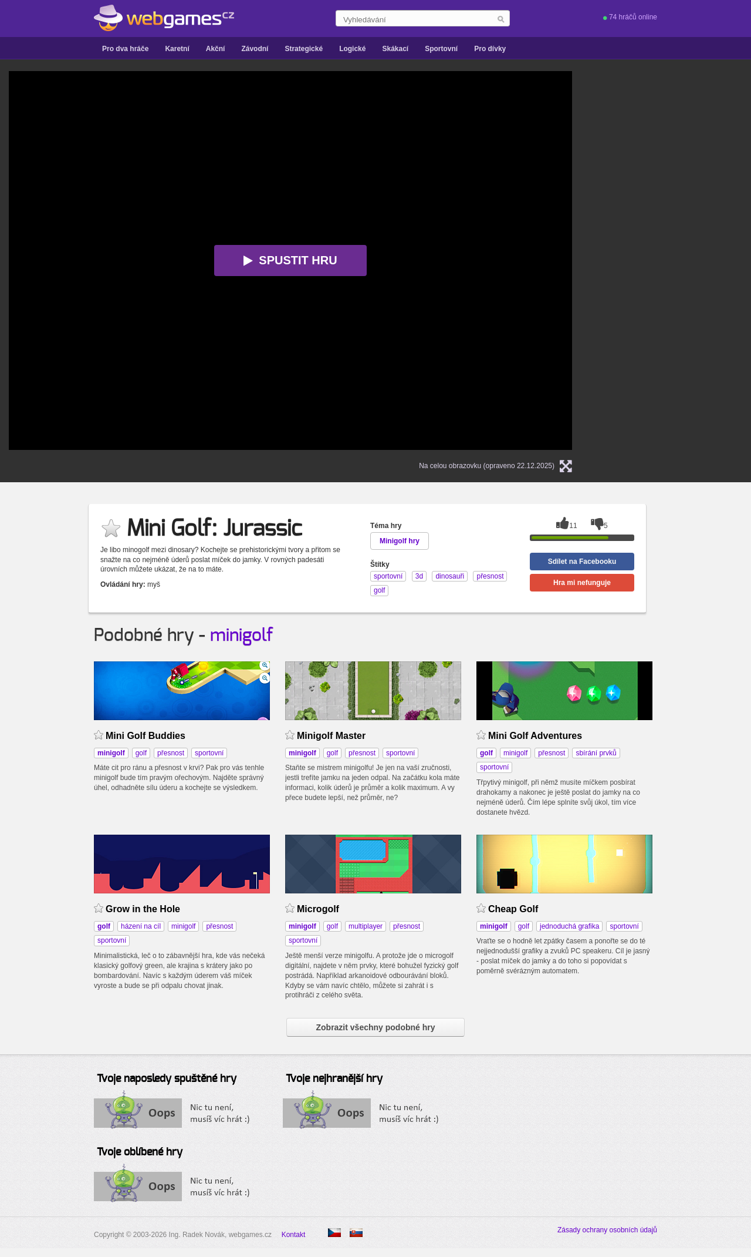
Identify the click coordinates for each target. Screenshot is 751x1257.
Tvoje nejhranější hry (334, 1079)
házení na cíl (141, 926)
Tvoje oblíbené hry (139, 1152)
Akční (215, 49)
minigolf (241, 635)
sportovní (209, 753)
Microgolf (318, 909)
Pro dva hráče (125, 49)
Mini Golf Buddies (145, 736)
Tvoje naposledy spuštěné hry (166, 1079)
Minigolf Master (331, 736)
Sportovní (441, 49)
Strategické (304, 49)
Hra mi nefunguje (582, 583)
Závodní (254, 49)
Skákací (395, 49)
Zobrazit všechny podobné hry (375, 1027)
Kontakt (294, 1235)
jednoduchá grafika (569, 926)
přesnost (170, 753)
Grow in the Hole (143, 909)
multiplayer (366, 926)
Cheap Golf (513, 909)
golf (141, 753)
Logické (352, 49)
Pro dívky (490, 49)
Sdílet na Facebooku (582, 561)
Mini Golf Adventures (535, 736)
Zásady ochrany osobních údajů (607, 1230)
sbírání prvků (596, 753)
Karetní (177, 49)
